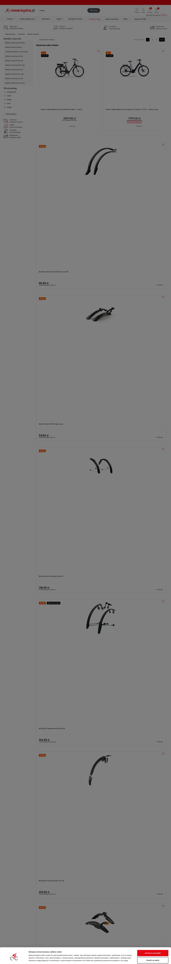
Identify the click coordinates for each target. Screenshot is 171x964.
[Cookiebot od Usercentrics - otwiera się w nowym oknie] (14, 959)
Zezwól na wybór (152, 951)
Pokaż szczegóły (116, 958)
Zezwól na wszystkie (153, 944)
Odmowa (152, 958)
